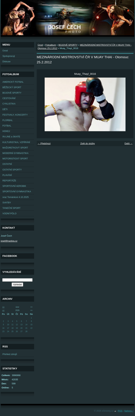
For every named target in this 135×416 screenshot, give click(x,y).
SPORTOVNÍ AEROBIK (14, 186)
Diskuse (6, 61)
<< (3, 307)
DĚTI (5, 109)
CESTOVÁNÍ (8, 98)
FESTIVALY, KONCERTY (15, 114)
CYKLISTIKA (8, 103)
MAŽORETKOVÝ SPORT (15, 147)
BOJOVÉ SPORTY (11, 92)
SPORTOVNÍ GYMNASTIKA (16, 191)
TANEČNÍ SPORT (11, 208)
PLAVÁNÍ (7, 175)
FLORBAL (7, 120)
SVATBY (6, 202)
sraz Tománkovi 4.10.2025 (15, 197)
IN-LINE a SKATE (11, 136)
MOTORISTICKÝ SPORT (15, 158)
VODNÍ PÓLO (9, 213)
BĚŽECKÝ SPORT (11, 87)
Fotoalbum (50, 45)
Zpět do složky (87, 143)
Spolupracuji (8, 56)
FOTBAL (6, 125)
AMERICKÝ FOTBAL (13, 82)
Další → (128, 143)
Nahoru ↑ (128, 410)
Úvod (5, 50)
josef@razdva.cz (9, 241)
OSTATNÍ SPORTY (12, 169)
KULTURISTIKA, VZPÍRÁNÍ (16, 142)
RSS (120, 410)
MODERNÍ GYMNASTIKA (15, 153)
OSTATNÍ (7, 164)
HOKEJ (6, 131)
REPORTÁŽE (9, 180)
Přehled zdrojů (9, 354)
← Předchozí (44, 143)
